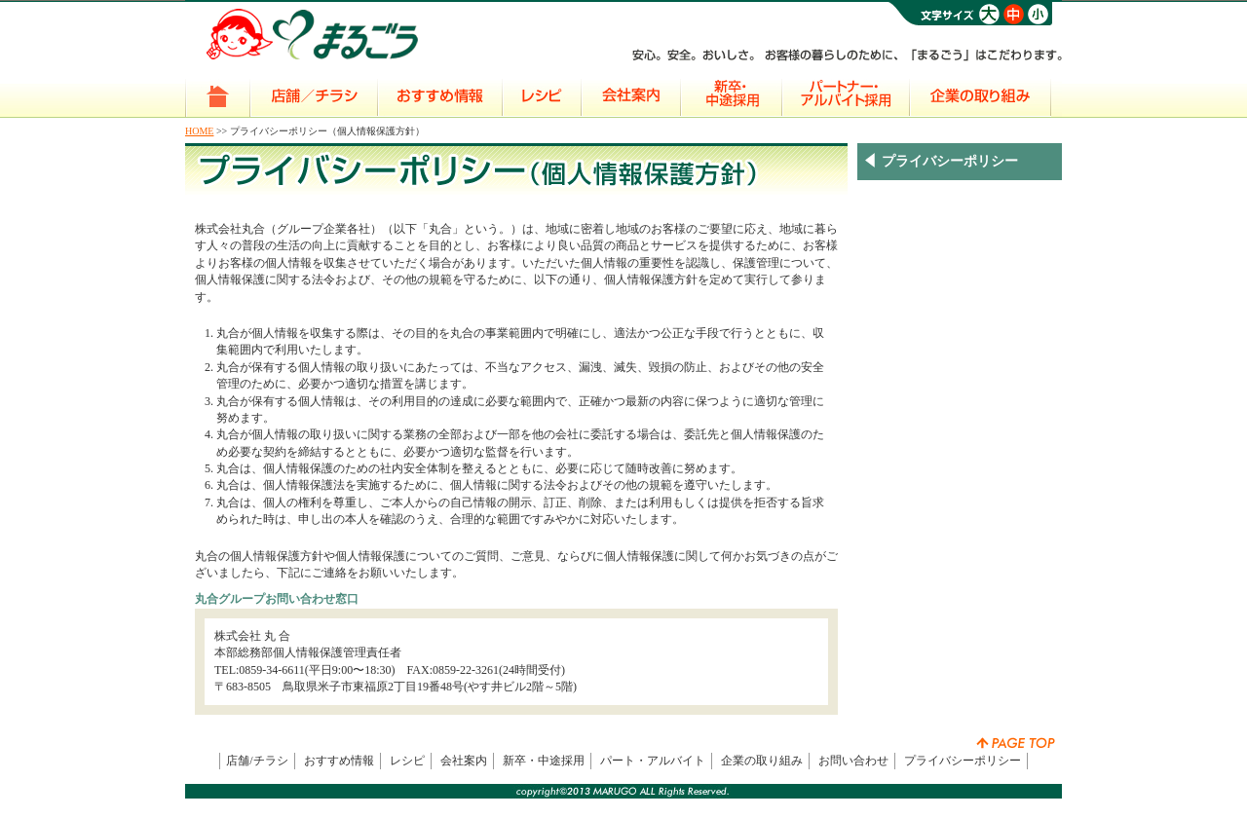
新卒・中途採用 (544, 760)
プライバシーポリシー (962, 760)
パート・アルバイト (652, 760)
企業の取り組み (762, 760)
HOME (199, 131)
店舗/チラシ (256, 760)
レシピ (407, 760)
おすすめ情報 (339, 760)
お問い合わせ (853, 760)
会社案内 (463, 760)
